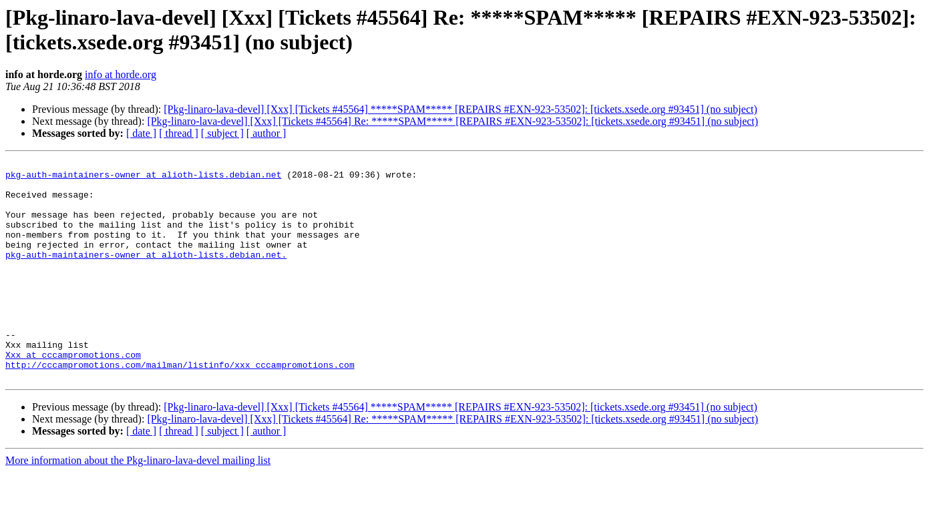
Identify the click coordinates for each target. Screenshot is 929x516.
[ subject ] (222, 133)
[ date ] (141, 133)
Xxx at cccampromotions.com (73, 395)
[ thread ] (178, 133)
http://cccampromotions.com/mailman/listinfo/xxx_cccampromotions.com (180, 407)
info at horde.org (120, 74)
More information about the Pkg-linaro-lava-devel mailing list (137, 504)
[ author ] (266, 133)
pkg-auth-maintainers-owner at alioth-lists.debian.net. (146, 274)
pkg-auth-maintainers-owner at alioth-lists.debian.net (143, 178)
